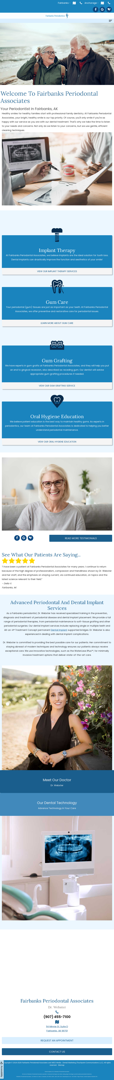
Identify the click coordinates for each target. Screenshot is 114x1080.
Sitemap (61, 1065)
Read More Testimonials (81, 538)
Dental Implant (59, 630)
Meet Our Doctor (57, 782)
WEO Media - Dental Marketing (64, 1063)
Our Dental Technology (57, 805)
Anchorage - (95, 2)
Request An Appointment (57, 1040)
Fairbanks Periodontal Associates (35, 1063)
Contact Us (57, 1051)
